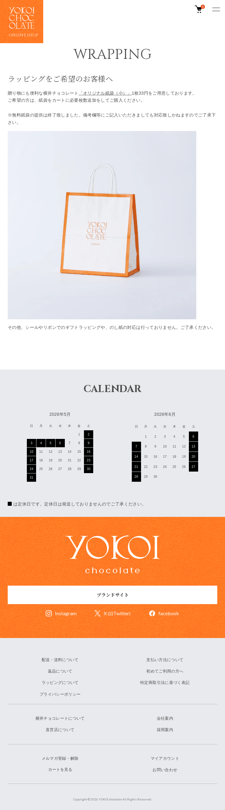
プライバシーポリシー (60, 694)
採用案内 (165, 729)
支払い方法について (164, 659)
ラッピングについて (60, 682)
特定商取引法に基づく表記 (165, 682)
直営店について (60, 729)
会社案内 (165, 718)
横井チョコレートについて (60, 718)
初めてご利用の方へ (164, 671)
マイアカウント (165, 758)
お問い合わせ (164, 769)
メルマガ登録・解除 (60, 758)
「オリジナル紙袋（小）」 (105, 93)
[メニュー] (215, 9)
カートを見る (60, 769)
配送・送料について (60, 659)
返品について (60, 671)
